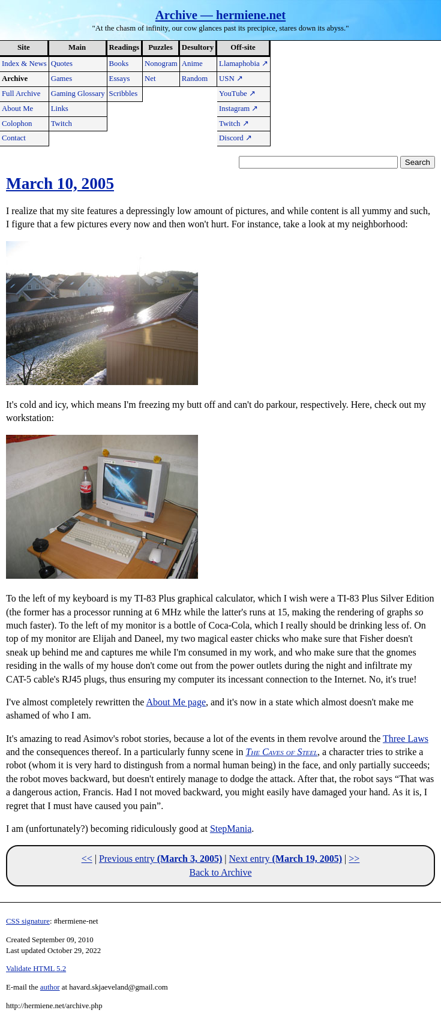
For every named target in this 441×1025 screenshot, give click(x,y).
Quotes (62, 63)
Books (119, 63)
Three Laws (405, 739)
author (50, 987)
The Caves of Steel (281, 752)
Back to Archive (221, 872)
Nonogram (161, 63)
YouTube (237, 93)
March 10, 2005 (60, 184)
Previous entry (160, 858)
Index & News (24, 63)
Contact (14, 138)
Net (150, 78)
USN (231, 78)
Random (195, 78)
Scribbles (123, 93)
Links (59, 108)
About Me (17, 108)
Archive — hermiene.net (220, 15)
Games (62, 78)
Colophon (17, 123)
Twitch (61, 123)
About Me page (176, 702)
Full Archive (21, 93)
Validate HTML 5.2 (36, 968)
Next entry (286, 858)
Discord (235, 138)
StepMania (230, 828)
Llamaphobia (243, 63)
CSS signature (28, 921)
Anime (192, 63)
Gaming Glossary (78, 93)
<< (87, 858)
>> (354, 858)
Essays (119, 78)
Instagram (238, 108)
